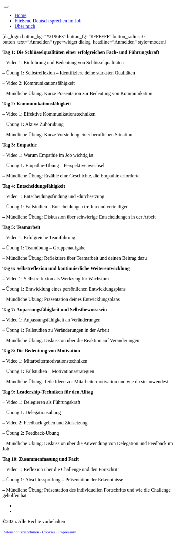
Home (20, 15)
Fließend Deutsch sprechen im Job (48, 20)
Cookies (48, 532)
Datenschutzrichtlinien (20, 532)
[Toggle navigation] (6, 7)
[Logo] (3, 5)
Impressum (67, 532)
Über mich (25, 26)
